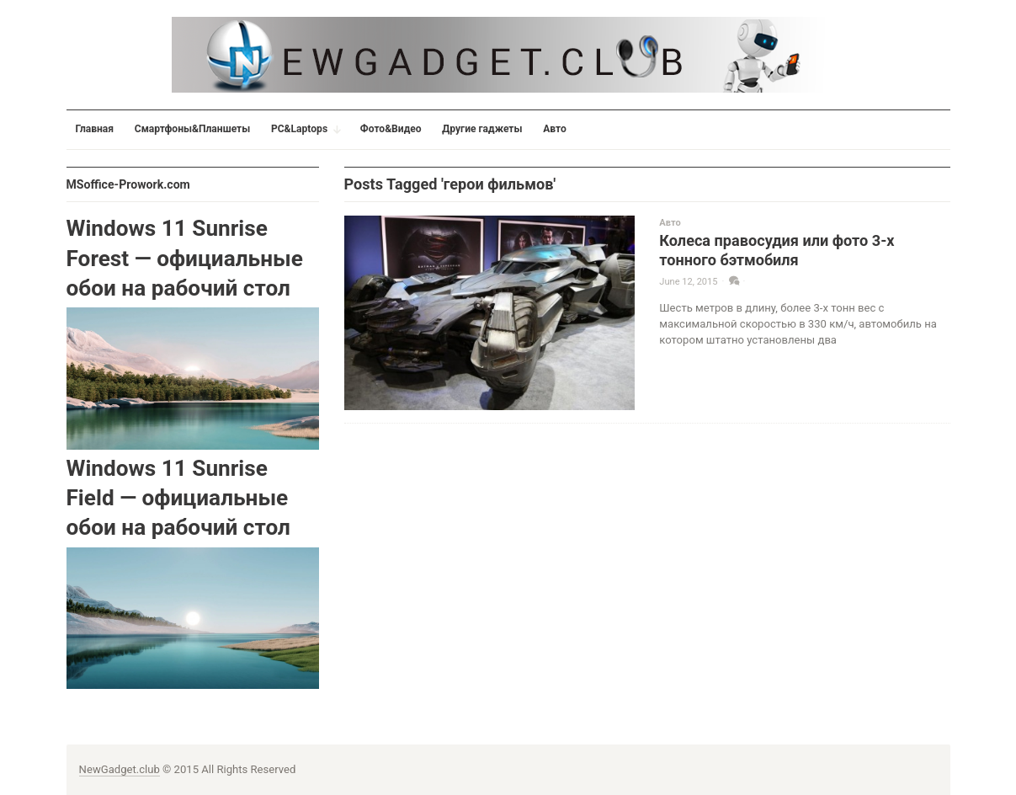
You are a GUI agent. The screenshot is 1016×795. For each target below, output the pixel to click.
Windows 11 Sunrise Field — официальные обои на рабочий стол (178, 498)
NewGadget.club (119, 769)
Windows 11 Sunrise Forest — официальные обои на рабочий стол (184, 258)
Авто (669, 222)
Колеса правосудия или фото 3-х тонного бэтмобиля (776, 250)
